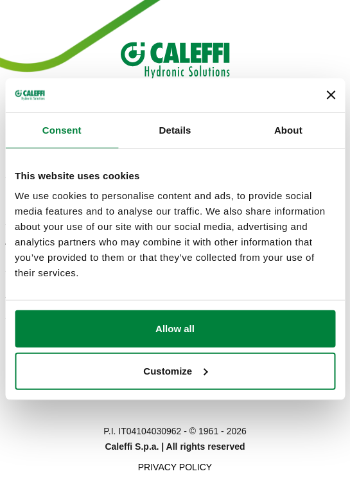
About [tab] (288, 129)
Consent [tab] (62, 129)
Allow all (175, 328)
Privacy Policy (175, 467)
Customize (175, 370)
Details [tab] (175, 129)
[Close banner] (330, 95)
